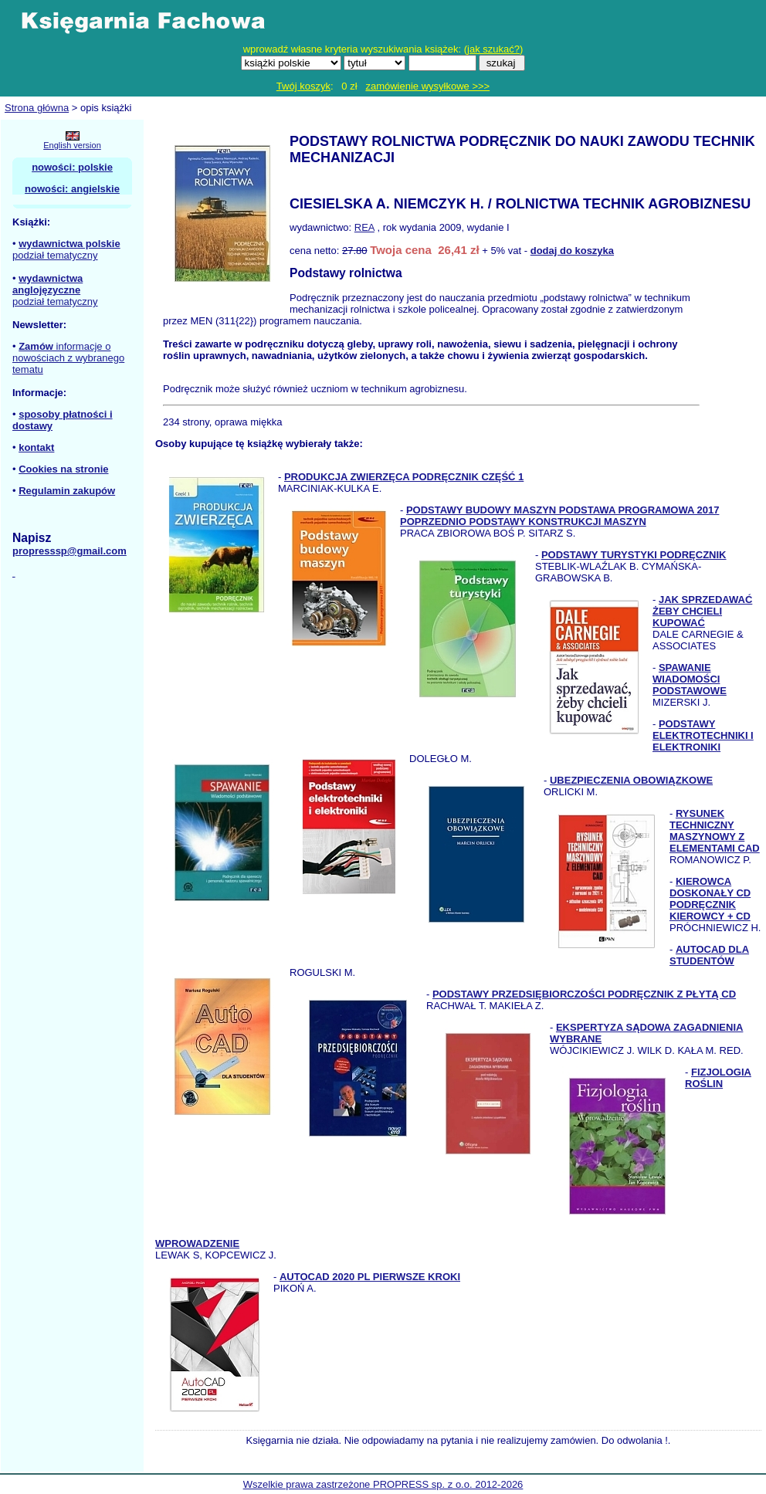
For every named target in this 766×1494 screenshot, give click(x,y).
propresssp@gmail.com (69, 551)
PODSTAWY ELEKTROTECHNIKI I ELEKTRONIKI (703, 735)
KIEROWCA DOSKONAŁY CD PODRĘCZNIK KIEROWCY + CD (710, 899)
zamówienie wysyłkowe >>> (427, 86)
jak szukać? (493, 49)
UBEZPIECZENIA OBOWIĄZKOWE (631, 780)
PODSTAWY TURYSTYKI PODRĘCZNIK (634, 555)
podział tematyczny (55, 255)
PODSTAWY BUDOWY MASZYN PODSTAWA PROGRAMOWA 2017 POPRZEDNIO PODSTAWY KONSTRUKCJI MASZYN (559, 515)
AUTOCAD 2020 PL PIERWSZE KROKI (370, 1276)
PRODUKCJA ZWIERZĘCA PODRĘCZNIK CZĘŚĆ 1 (404, 477)
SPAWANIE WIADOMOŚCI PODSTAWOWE (689, 679)
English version (72, 145)
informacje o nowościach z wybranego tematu (68, 357)
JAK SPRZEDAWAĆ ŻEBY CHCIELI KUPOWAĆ (702, 611)
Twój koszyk (303, 86)
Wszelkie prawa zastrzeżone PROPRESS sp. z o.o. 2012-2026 (383, 1484)
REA (364, 227)
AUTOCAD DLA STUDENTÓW (709, 955)
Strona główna (37, 107)
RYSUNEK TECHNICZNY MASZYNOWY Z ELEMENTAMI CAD (714, 831)
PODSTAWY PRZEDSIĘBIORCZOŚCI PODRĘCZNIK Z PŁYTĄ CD (584, 994)
